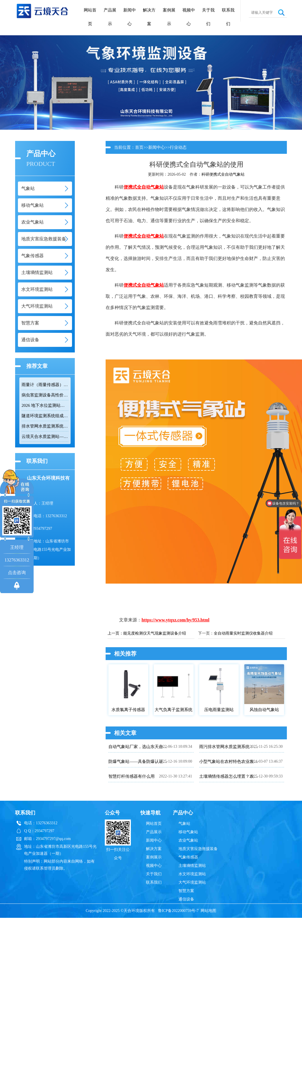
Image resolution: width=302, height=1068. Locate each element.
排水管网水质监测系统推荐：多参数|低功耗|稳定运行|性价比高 (45, 426)
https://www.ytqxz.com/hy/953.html (175, 619)
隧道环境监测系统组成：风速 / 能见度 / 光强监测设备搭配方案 (45, 416)
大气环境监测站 (192, 882)
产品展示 (110, 17)
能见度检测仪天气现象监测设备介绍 (154, 633)
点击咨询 (17, 572)
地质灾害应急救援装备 (198, 849)
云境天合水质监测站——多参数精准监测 (45, 436)
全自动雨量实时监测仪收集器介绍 (243, 633)
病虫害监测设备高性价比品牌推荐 (45, 395)
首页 (139, 147)
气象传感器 (188, 857)
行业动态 (178, 147)
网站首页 (90, 17)
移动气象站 (188, 832)
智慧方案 (186, 891)
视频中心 (188, 17)
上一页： (115, 633)
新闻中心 (129, 17)
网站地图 (208, 911)
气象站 (184, 823)
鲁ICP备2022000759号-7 (178, 911)
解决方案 (149, 17)
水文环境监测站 (192, 874)
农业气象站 (188, 840)
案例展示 (169, 17)
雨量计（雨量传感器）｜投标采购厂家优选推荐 (45, 384)
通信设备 (186, 899)
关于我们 (208, 17)
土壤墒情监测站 (192, 865)
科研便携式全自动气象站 (223, 174)
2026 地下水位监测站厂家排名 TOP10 (45, 405)
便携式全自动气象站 (144, 187)
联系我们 (228, 17)
